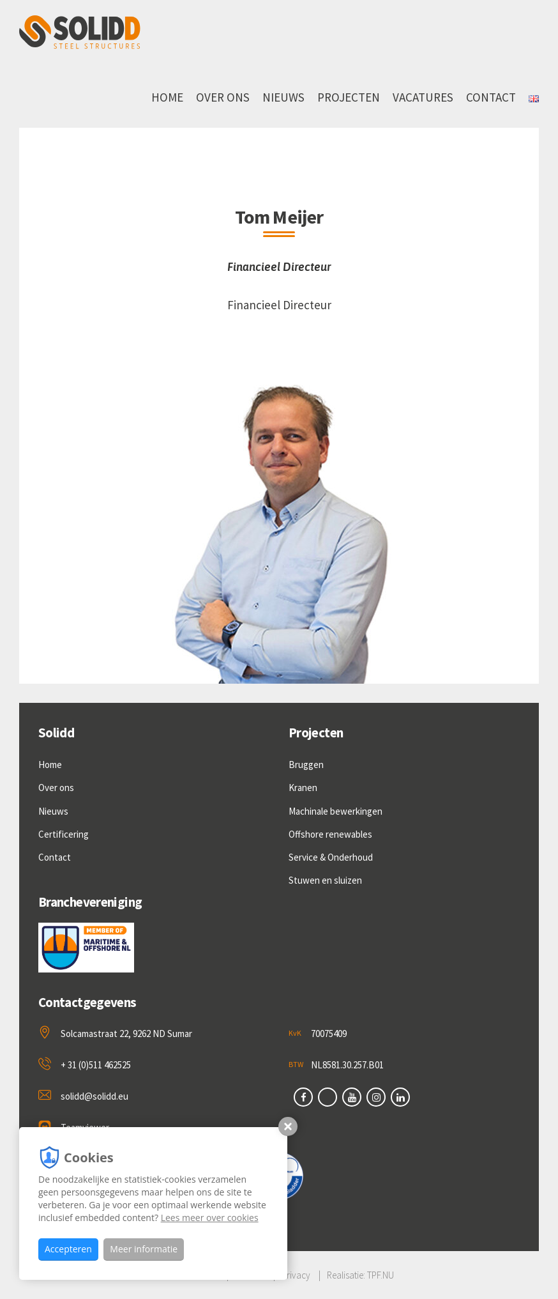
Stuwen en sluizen (325, 880)
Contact (491, 97)
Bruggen (306, 764)
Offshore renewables (330, 834)
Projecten (348, 97)
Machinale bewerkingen (335, 811)
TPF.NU (380, 1275)
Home (167, 97)
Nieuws (283, 97)
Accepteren (68, 1249)
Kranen (303, 787)
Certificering (63, 834)
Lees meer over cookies (210, 1217)
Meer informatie (143, 1249)
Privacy (296, 1275)
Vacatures (423, 97)
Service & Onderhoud (331, 857)
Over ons (223, 97)
